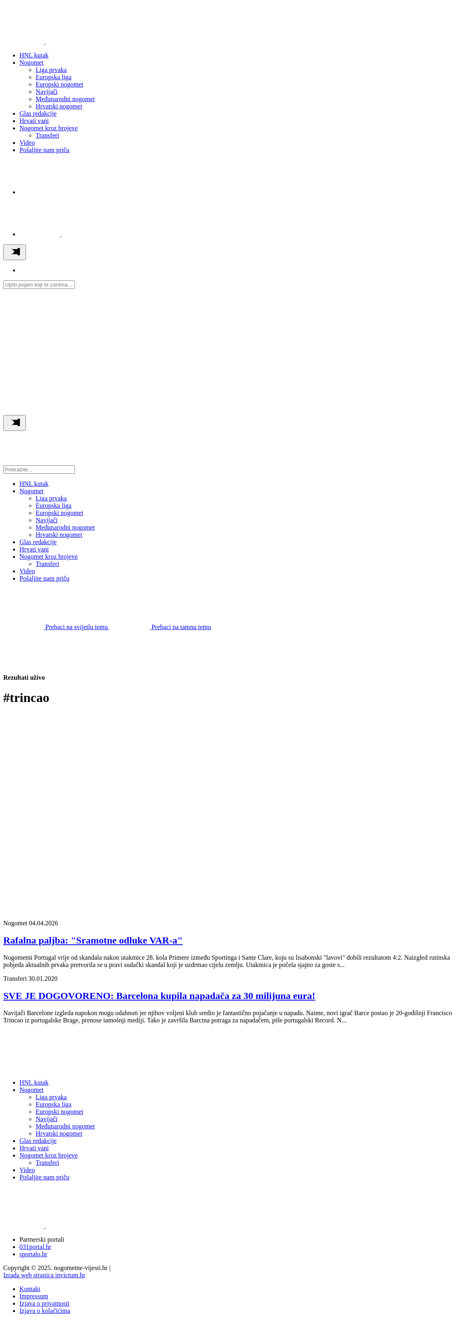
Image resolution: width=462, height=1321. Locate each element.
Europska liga (53, 77)
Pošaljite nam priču (44, 149)
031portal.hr (35, 1246)
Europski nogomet (59, 84)
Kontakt (29, 1288)
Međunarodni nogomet (65, 98)
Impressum (33, 1296)
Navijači (46, 91)
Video (27, 142)
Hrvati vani (34, 120)
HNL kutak (34, 55)
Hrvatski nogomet (59, 106)
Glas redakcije (38, 113)
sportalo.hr (33, 1254)
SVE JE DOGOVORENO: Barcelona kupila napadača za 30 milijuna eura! (159, 995)
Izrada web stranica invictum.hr (44, 1275)
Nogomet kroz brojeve (48, 128)
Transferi (47, 135)
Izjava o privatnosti (44, 1303)
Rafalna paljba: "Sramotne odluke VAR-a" (93, 940)
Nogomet (31, 62)
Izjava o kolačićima (44, 1310)
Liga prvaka (51, 69)
